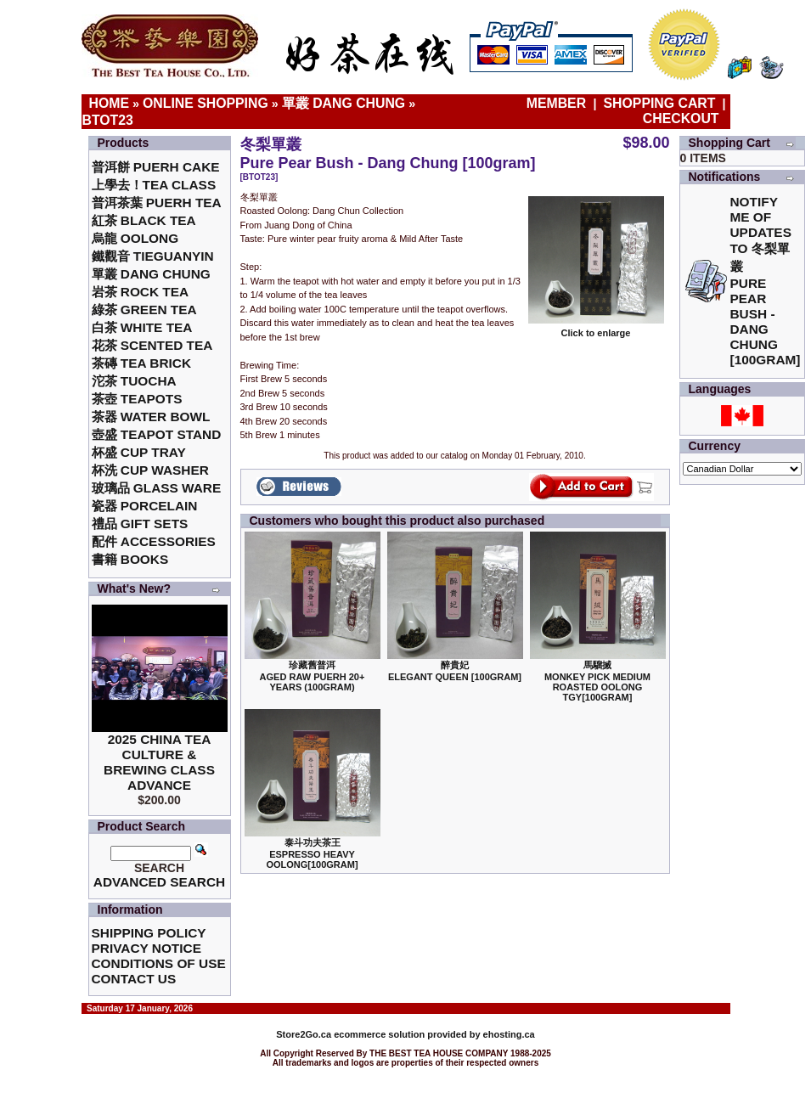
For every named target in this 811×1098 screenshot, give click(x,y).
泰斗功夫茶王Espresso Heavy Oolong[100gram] (312, 853)
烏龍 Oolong (135, 238)
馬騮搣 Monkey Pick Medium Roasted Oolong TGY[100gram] (597, 681)
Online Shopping (205, 103)
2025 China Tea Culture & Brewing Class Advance (159, 762)
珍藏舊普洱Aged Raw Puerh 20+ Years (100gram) (312, 676)
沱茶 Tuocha (134, 381)
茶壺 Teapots (137, 398)
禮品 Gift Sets (140, 523)
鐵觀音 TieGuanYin (153, 256)
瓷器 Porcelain (145, 505)
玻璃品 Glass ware (157, 488)
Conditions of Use (159, 963)
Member (558, 103)
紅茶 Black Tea (144, 220)
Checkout (681, 118)
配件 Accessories (154, 541)
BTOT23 (107, 120)
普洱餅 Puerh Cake (156, 167)
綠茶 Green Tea (144, 309)
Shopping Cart (660, 103)
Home (109, 103)
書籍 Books (130, 559)
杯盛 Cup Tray (139, 452)
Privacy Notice (146, 948)
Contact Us (134, 978)
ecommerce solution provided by (379, 1034)
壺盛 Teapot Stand (157, 434)
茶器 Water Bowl (151, 416)
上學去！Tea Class (154, 184)
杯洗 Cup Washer (150, 470)
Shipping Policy (149, 933)
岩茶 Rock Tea (140, 291)
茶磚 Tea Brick (142, 363)
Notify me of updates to (765, 280)
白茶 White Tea (142, 327)
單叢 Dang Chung (343, 103)
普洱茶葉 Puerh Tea (157, 202)
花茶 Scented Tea (152, 345)
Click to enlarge (596, 328)
